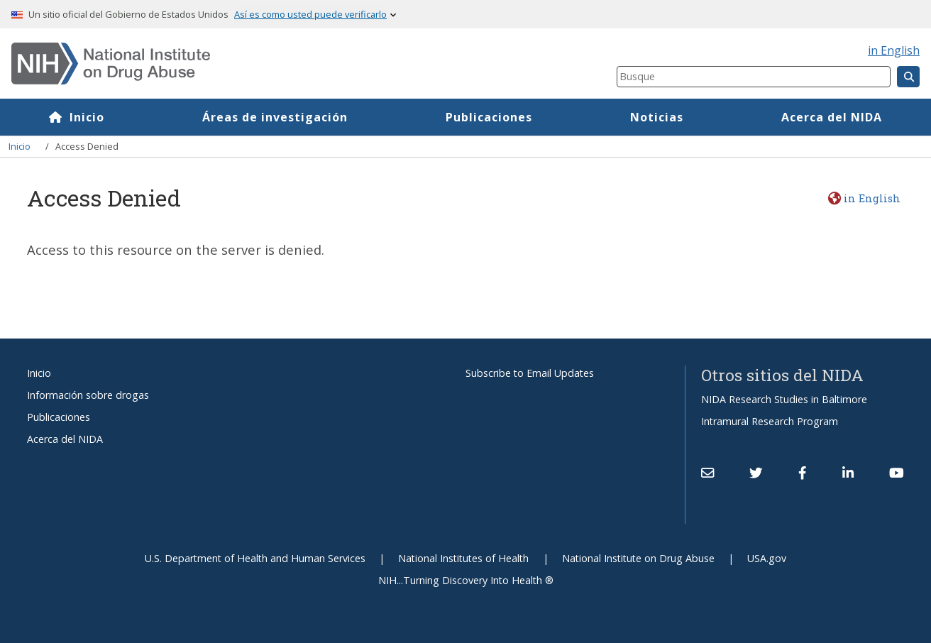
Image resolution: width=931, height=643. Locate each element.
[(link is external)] (755, 473)
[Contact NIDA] (707, 473)
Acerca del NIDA (831, 117)
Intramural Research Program (769, 421)
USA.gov (766, 558)
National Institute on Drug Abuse (638, 558)
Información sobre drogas (88, 395)
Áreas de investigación (275, 117)
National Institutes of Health (463, 558)
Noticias (656, 117)
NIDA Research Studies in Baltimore (784, 399)
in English (894, 50)
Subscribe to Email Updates (530, 373)
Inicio (87, 117)
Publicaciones (489, 117)
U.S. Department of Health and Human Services (255, 558)
